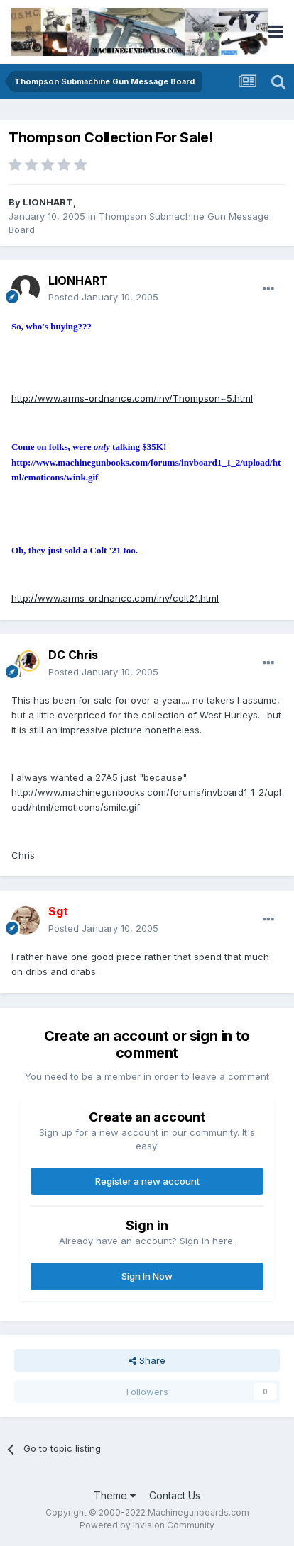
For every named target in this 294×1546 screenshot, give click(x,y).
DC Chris (73, 655)
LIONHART (48, 202)
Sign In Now (147, 1276)
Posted (103, 297)
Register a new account (147, 1181)
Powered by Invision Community (147, 1525)
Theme (115, 1495)
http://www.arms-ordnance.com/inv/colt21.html (115, 598)
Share (147, 1360)
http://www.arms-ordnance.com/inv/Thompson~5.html (132, 398)
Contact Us (174, 1495)
